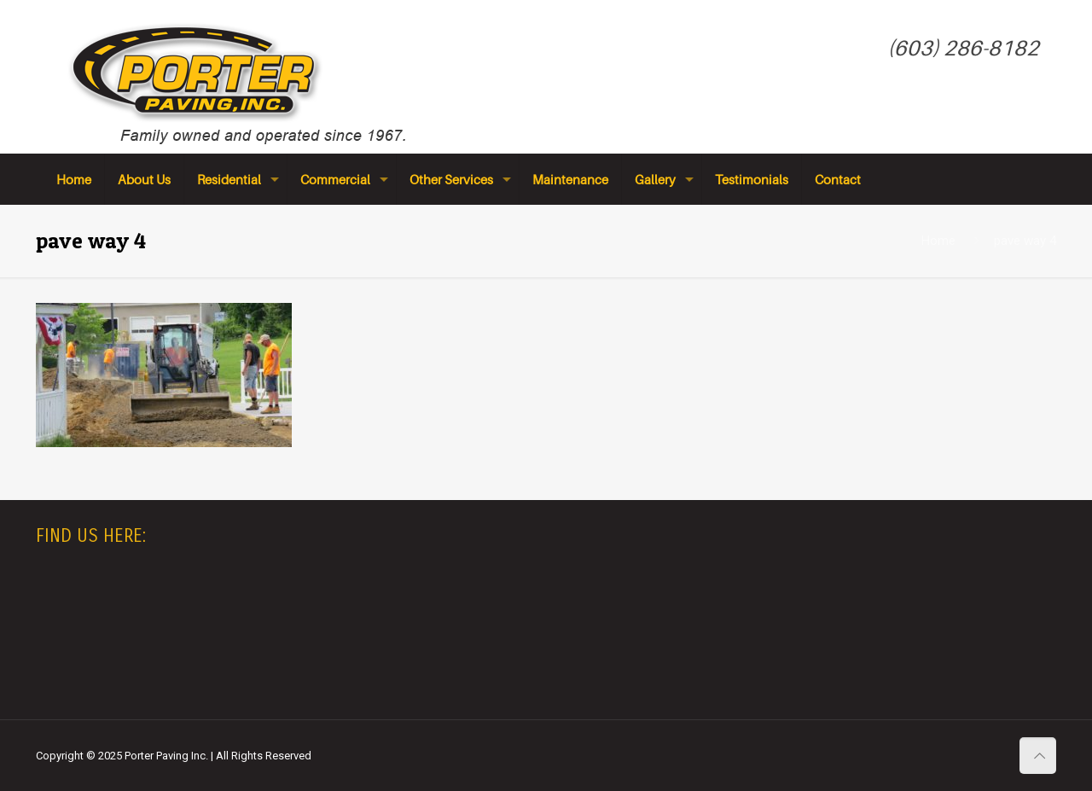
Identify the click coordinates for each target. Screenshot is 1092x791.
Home (938, 240)
